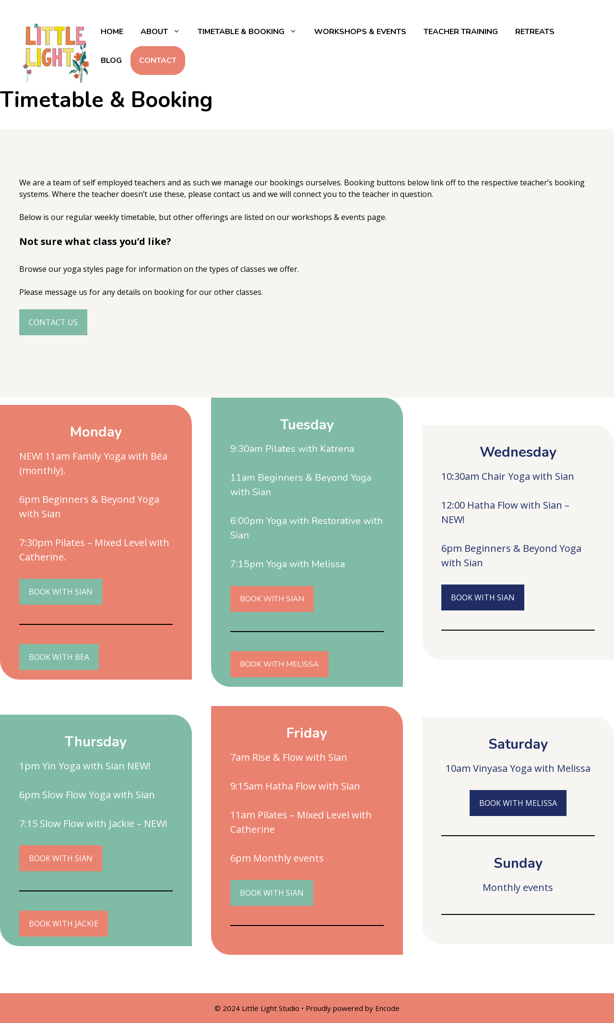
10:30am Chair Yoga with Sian (507, 476)
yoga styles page (92, 269)
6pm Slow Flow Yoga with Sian (87, 794)
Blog (111, 60)
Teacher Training (461, 31)
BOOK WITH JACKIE (63, 923)
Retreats (535, 31)
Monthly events (288, 858)
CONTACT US (53, 322)
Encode (387, 1008)
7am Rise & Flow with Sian (288, 757)
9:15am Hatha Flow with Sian (295, 785)
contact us (231, 194)
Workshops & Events (360, 31)
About (165, 31)
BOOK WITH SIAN (272, 599)
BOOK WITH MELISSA (279, 664)
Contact (158, 60)
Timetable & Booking (252, 31)
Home (112, 31)
